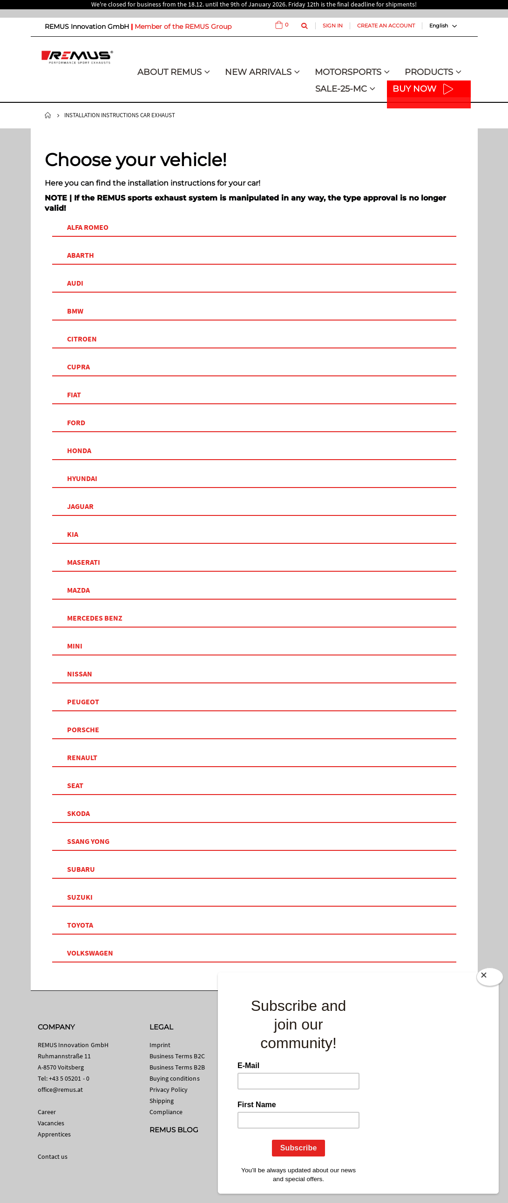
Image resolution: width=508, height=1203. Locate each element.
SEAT (75, 785)
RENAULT (82, 757)
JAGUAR (80, 506)
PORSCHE (83, 729)
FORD (76, 422)
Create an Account (386, 25)
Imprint (159, 1045)
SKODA (78, 813)
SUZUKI (80, 897)
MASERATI (83, 562)
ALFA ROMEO (87, 227)
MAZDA (78, 590)
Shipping (161, 1100)
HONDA (79, 450)
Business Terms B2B (177, 1067)
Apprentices (54, 1134)
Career (47, 1112)
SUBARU (81, 869)
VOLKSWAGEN (90, 952)
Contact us (53, 1156)
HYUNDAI (82, 478)
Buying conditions (174, 1078)
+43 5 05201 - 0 (69, 1078)
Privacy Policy (168, 1089)
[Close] (489, 977)
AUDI (75, 282)
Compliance (166, 1112)
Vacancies (51, 1123)
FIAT (74, 394)
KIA (72, 534)
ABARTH (80, 255)
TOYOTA (80, 924)
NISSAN (79, 673)
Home (48, 115)
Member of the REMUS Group (183, 26)
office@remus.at (60, 1089)
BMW (75, 310)
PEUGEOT (83, 701)
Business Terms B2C (177, 1056)
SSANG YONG (88, 841)
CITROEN (82, 338)
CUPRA (78, 366)
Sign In (333, 25)
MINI (74, 645)
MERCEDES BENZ (94, 617)
